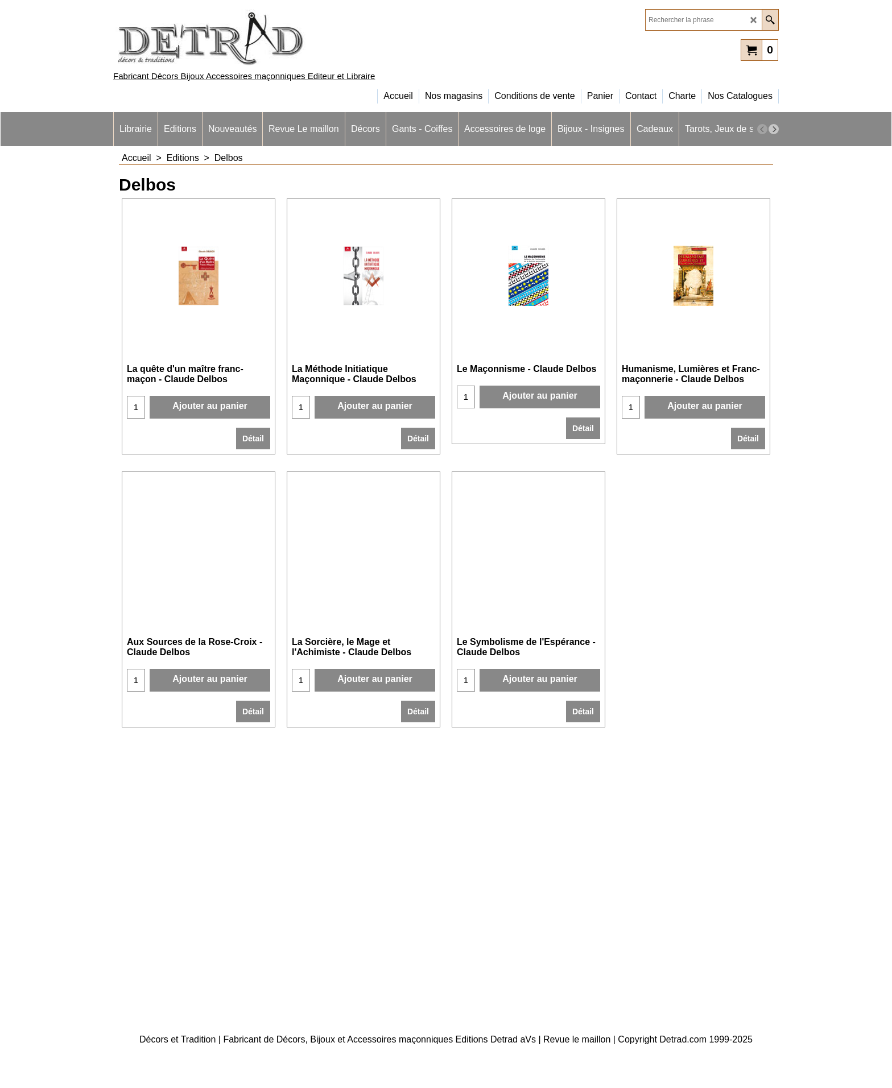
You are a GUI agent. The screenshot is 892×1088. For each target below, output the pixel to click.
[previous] (762, 129)
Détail (253, 438)
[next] (774, 129)
